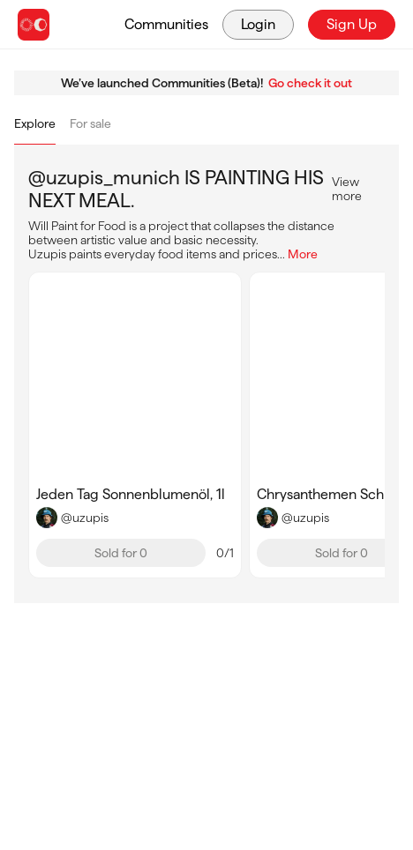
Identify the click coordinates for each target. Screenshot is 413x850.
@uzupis (85, 518)
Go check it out (310, 83)
